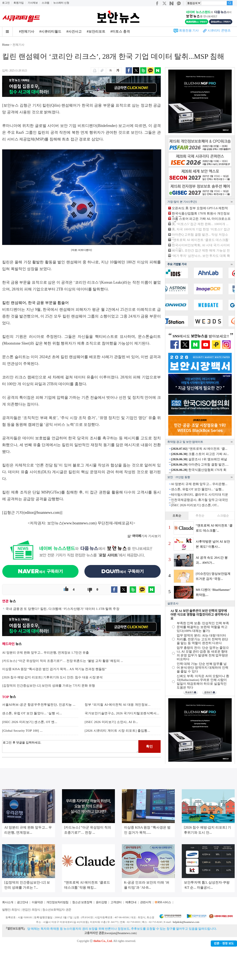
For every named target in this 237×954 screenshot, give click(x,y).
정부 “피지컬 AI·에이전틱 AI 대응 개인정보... (118, 704)
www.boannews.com (79, 523)
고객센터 (115, 902)
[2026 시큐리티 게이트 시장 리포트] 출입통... (117, 730)
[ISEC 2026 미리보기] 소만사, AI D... (111, 722)
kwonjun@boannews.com (120, 933)
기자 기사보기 (144, 536)
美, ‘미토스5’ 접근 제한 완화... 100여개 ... (200, 224)
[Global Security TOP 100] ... (22, 730)
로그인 (6, 2)
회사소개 (7, 902)
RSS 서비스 (164, 902)
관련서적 (145, 902)
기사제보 (33, 2)
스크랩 (45, 2)
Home (5, 44)
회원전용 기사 (189, 30)
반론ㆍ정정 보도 (224, 943)
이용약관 (37, 902)
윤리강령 (101, 902)
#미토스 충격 (120, 31)
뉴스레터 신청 (61, 2)
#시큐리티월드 (50, 31)
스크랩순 (223, 515)
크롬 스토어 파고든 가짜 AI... (200, 454)
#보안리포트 (96, 31)
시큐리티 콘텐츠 (219, 30)
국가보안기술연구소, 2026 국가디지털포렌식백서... (122, 713)
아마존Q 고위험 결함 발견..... (200, 464)
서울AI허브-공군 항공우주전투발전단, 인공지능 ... (39, 704)
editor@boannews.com (42, 512)
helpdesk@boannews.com (186, 922)
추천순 (200, 515)
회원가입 (19, 2)
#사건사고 (74, 31)
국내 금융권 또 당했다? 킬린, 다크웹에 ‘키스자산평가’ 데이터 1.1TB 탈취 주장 (62, 608)
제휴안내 (130, 902)
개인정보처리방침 (57, 902)
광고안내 (22, 902)
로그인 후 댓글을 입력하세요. (70, 746)
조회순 (176, 515)
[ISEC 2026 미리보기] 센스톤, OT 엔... (29, 722)
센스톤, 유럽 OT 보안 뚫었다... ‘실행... (197, 489)
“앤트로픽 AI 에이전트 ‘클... (199, 448)
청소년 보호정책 (82, 902)
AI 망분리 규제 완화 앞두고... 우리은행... (199, 484)
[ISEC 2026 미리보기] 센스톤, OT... (195, 505)
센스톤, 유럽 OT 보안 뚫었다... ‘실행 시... (32, 713)
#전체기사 (26, 31)
